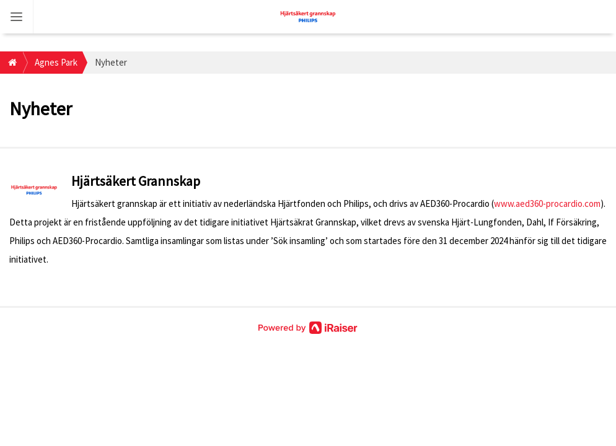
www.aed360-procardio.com (547, 203)
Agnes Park (56, 62)
